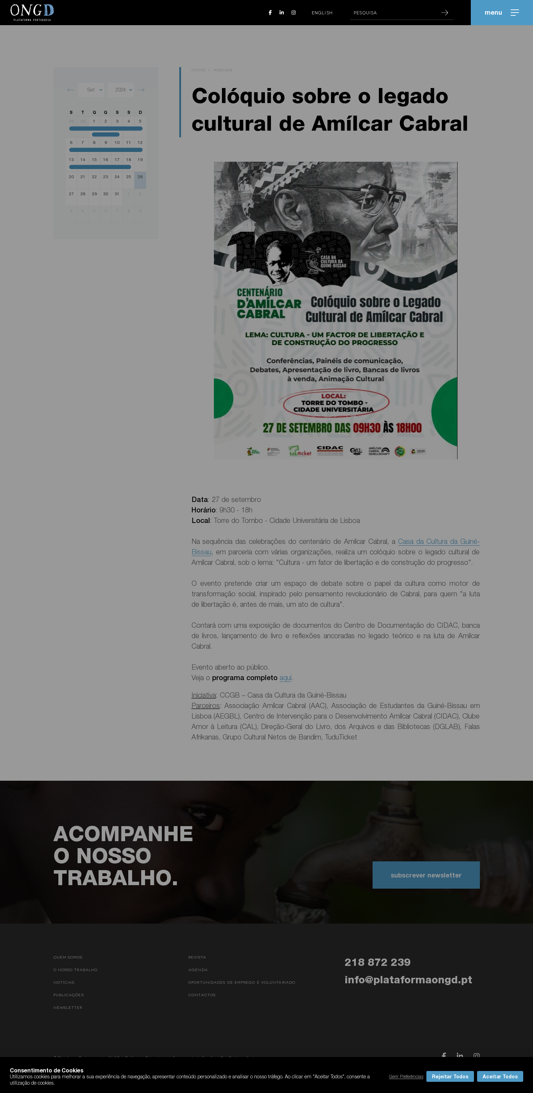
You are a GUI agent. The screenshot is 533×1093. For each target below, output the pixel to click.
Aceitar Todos (500, 1076)
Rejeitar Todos (450, 1076)
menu (502, 12)
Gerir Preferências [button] (406, 1076)
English (322, 12)
